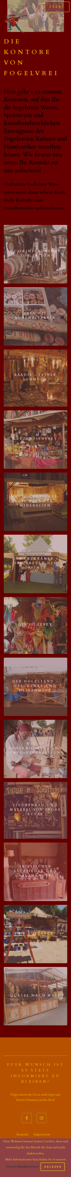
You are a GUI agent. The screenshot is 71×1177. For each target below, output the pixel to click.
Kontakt (23, 1134)
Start (57, 7)
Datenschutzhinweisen (22, 1167)
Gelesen (53, 1166)
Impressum (42, 1134)
